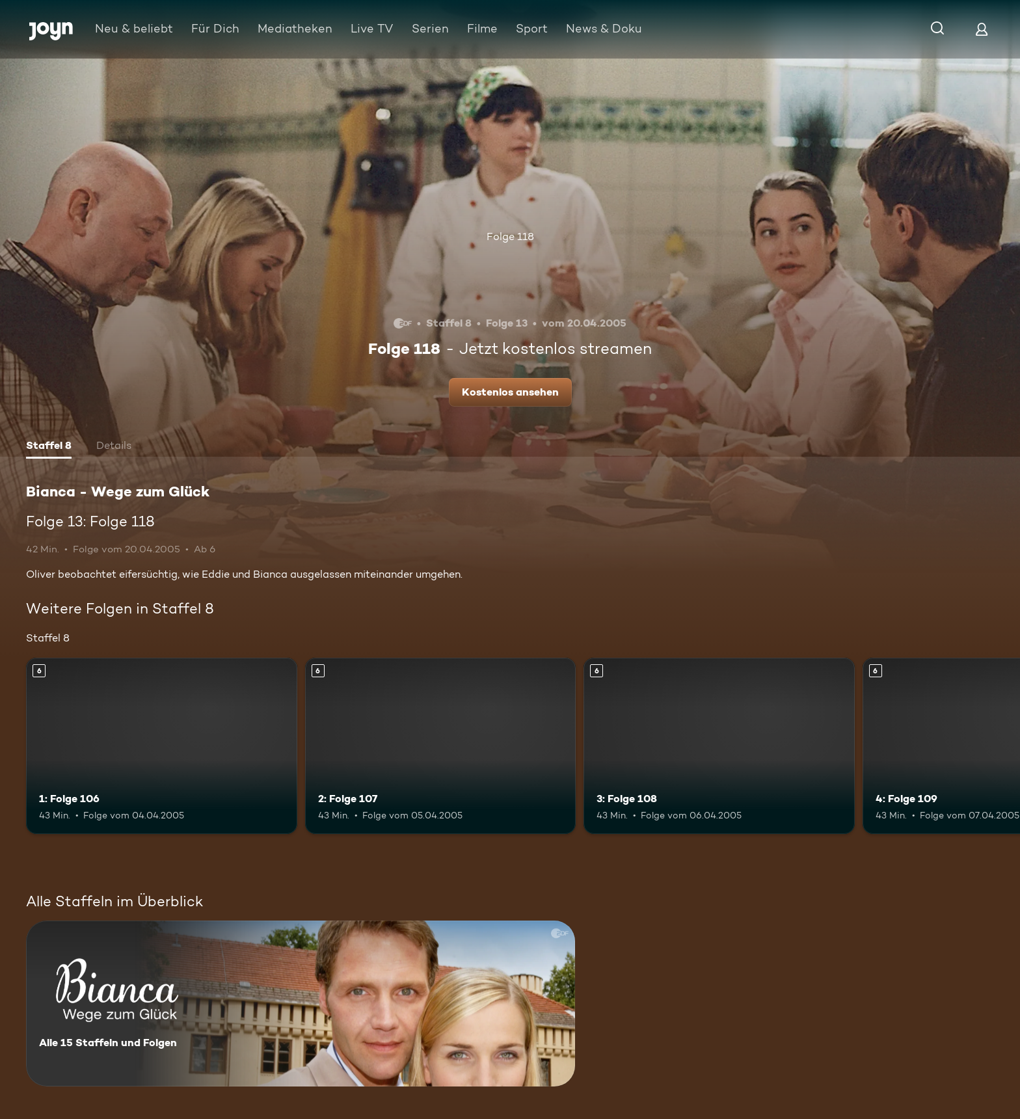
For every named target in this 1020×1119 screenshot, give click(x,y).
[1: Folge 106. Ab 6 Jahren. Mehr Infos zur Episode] (161, 746)
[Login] (982, 29)
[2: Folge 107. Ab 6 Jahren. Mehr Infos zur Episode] (440, 746)
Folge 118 (510, 236)
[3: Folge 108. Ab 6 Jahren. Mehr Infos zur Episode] (719, 746)
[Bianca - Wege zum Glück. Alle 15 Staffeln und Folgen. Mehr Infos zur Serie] (300, 1003)
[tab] (48, 447)
